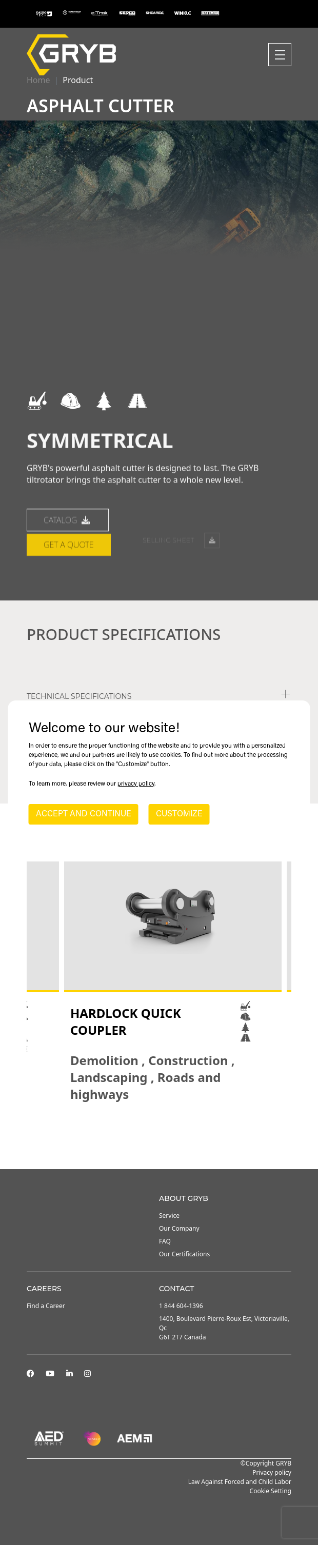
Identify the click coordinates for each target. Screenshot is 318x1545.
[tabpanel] (173, 982)
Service (169, 1215)
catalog (68, 559)
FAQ (165, 1241)
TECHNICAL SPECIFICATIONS (79, 696)
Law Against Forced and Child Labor (239, 1481)
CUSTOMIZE (179, 814)
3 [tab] (164, 1141)
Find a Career (46, 1305)
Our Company (179, 1228)
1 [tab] (144, 1141)
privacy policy (135, 784)
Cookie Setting (270, 1491)
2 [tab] (154, 1141)
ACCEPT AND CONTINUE (83, 814)
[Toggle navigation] (279, 54)
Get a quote (69, 583)
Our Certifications (184, 1254)
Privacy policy (271, 1472)
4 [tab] (174, 1141)
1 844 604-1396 (181, 1305)
